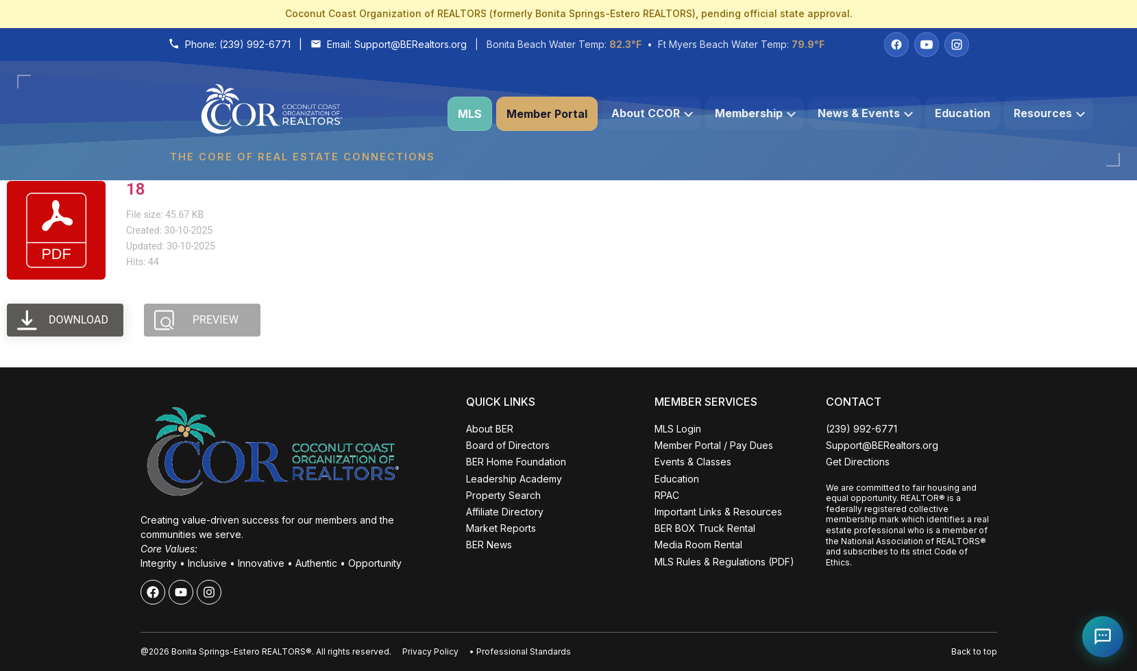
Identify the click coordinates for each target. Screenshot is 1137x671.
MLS (470, 114)
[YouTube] (926, 44)
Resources (1049, 113)
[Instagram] (956, 44)
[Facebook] (896, 44)
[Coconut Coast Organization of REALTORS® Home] (302, 114)
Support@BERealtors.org (410, 44)
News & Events (865, 113)
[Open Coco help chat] (1102, 636)
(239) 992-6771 (255, 44)
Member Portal (546, 114)
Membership (755, 113)
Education (962, 113)
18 (135, 189)
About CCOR (652, 113)
